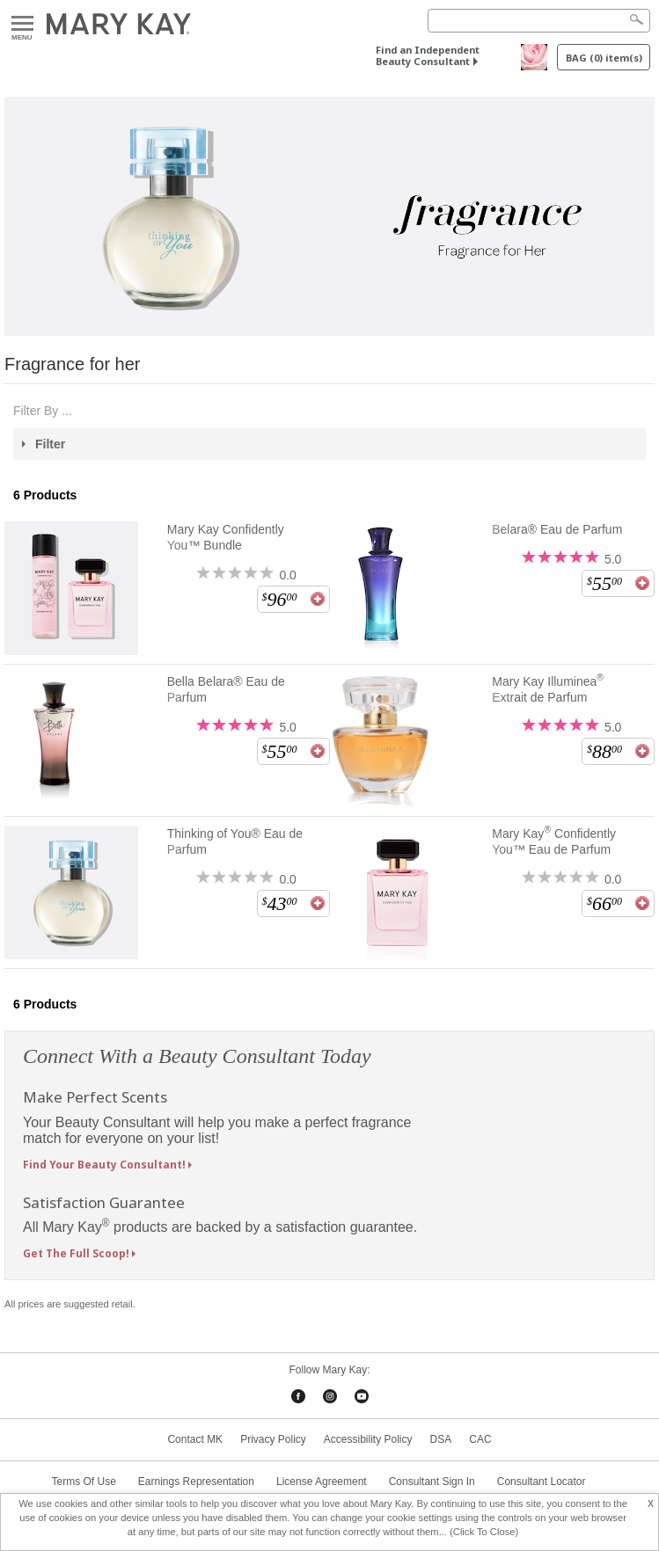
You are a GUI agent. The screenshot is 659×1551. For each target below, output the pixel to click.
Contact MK (195, 1439)
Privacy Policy (273, 1439)
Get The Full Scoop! (76, 1253)
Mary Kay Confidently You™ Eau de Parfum (554, 841)
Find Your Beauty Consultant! (104, 1164)
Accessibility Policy (368, 1439)
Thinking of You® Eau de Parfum (235, 841)
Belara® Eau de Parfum (557, 529)
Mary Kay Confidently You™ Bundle (225, 537)
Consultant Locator (541, 1481)
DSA (441, 1439)
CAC (480, 1439)
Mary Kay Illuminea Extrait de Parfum (548, 689)
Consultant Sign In (432, 1481)
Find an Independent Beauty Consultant (428, 55)
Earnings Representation (196, 1481)
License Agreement (321, 1481)
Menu (22, 24)
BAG (604, 57)
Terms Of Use (84, 1481)
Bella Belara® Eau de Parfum (226, 689)
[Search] (539, 21)
